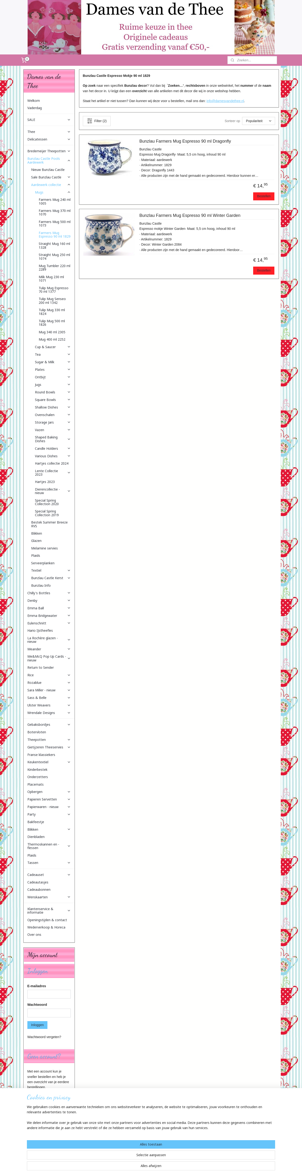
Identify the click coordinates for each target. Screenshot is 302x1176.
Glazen (36, 540)
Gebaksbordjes (49, 724)
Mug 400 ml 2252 (52, 339)
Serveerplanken (43, 563)
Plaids (35, 555)
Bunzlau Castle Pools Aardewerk (49, 160)
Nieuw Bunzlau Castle (48, 169)
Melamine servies (44, 548)
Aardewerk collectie (51, 184)
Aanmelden (39, 1147)
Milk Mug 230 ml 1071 (51, 279)
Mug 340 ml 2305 (52, 332)
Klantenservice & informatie (49, 911)
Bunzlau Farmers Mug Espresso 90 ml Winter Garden (189, 215)
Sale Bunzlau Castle (51, 177)
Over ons (34, 934)
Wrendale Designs (49, 712)
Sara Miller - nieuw (49, 690)
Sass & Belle (49, 697)
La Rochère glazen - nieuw (49, 640)
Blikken (36, 533)
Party (49, 814)
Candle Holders (53, 448)
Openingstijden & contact (47, 920)
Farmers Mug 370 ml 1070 (55, 212)
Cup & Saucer (53, 347)
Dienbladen (36, 836)
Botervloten (36, 732)
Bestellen (264, 196)
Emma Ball (49, 608)
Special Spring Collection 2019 (47, 513)
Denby (49, 600)
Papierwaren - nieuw (49, 807)
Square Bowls (53, 399)
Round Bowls (53, 392)
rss (148, 1167)
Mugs (53, 192)
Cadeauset (49, 874)
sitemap (140, 1167)
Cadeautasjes (37, 882)
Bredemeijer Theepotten (49, 151)
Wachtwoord (37, 1005)
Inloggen (37, 1025)
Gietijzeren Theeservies (49, 747)
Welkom (33, 100)
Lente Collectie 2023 (53, 473)
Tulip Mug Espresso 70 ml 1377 (53, 290)
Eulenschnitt (49, 623)
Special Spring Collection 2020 (47, 502)
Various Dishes (53, 456)
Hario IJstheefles (40, 630)
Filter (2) (96, 121)
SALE (49, 119)
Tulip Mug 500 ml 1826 (52, 323)
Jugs (53, 384)
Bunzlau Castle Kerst (51, 578)
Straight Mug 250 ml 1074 (54, 256)
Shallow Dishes (53, 407)
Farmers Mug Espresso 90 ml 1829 (55, 235)
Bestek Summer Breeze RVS (49, 524)
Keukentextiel (49, 762)
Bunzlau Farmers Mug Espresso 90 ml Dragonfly (185, 141)
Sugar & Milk (53, 362)
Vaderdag (34, 108)
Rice (49, 675)
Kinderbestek (37, 769)
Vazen (53, 430)
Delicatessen (49, 139)
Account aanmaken (45, 1098)
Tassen (49, 862)
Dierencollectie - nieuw (53, 491)
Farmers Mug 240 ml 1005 (55, 201)
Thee (49, 131)
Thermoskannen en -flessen (49, 846)
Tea (53, 354)
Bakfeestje (35, 822)
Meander (49, 649)
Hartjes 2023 (45, 481)
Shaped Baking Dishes (53, 439)
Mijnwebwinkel (200, 1167)
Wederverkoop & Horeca (46, 927)
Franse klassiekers (41, 754)
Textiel (51, 570)
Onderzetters (37, 777)
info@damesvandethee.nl (225, 101)
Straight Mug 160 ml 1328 (54, 245)
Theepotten (49, 739)
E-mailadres (36, 986)
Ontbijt (53, 377)
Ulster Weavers (49, 705)
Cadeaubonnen (38, 889)
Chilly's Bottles (49, 593)
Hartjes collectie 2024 (51, 463)
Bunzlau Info (41, 585)
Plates (53, 369)
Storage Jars (53, 422)
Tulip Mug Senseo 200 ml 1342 (52, 301)
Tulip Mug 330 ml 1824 (52, 312)
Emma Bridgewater (49, 615)
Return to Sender (40, 667)
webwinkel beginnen (164, 1167)
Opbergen (49, 791)
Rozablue (49, 682)
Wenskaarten (49, 897)
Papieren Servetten (49, 799)
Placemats (35, 784)
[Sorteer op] (258, 121)
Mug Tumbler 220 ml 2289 (54, 268)
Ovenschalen (53, 415)
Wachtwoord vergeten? (44, 1037)
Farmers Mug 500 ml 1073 (55, 223)
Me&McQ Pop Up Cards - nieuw (49, 658)
